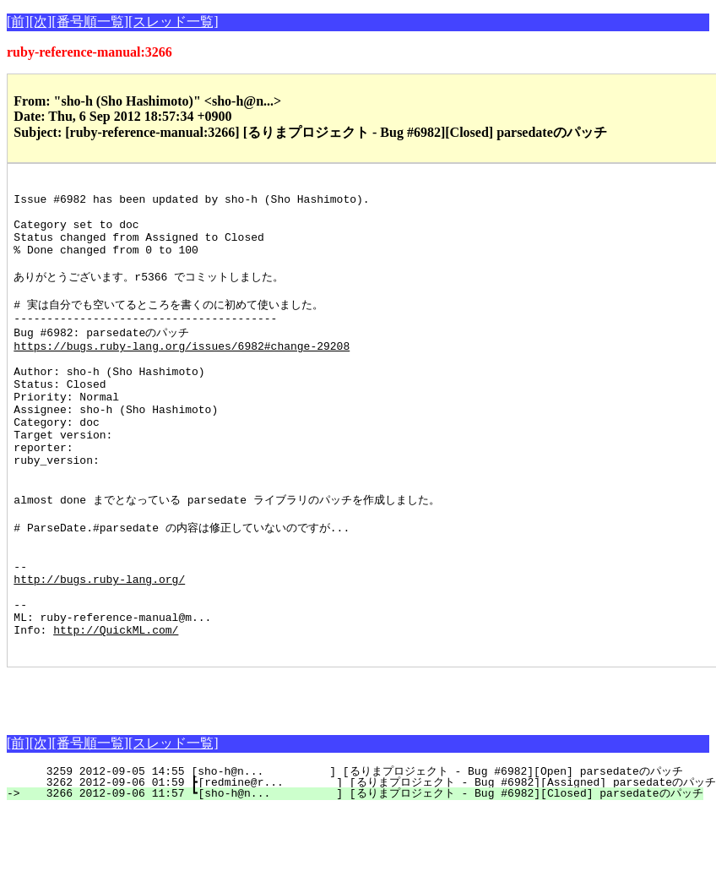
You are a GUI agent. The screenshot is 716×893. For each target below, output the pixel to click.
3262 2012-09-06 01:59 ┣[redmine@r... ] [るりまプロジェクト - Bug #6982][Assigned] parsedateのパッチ (370, 865)
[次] (41, 21)
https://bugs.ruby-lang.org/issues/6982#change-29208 (182, 373)
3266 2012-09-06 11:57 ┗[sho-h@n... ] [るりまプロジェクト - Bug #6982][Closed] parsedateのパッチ (364, 876)
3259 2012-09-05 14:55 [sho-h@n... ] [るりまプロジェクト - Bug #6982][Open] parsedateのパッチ (354, 854)
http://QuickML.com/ (115, 709)
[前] (18, 21)
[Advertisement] (204, 775)
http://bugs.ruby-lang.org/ (99, 648)
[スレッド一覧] (173, 21)
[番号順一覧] (90, 21)
